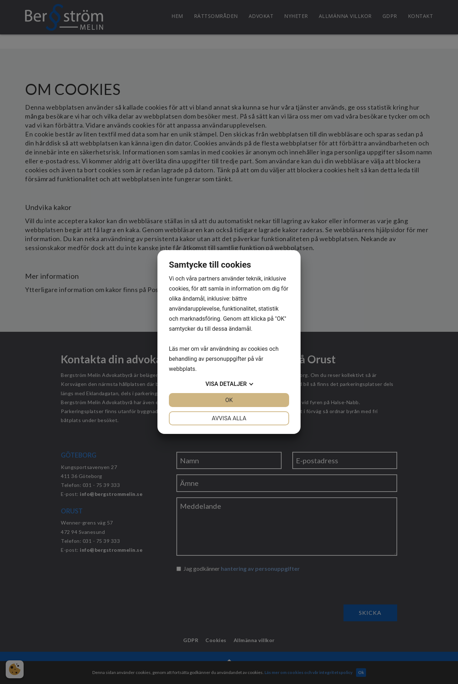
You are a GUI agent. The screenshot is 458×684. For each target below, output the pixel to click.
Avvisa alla (229, 418)
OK (229, 400)
